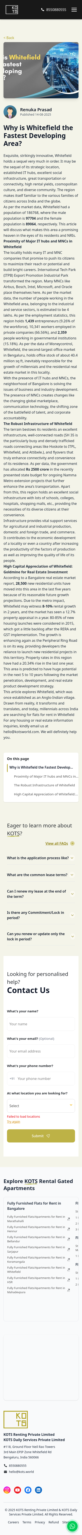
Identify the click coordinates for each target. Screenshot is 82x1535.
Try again (13, 1121)
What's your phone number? (30, 1065)
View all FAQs (60, 843)
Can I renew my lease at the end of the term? (41, 894)
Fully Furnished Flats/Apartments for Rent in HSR (38, 1280)
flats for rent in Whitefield (53, 714)
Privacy (40, 1522)
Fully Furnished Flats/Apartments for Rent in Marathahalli (38, 1219)
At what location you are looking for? (37, 1093)
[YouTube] (17, 1490)
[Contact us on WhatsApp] (72, 1526)
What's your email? (30, 1038)
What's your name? (22, 1011)
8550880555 (17, 1465)
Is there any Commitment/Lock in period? (41, 915)
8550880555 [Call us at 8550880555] (56, 9)
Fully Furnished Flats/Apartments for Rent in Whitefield (38, 1270)
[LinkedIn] (38, 1490)
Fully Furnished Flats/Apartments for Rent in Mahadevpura (38, 1290)
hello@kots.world (21, 1472)
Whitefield (51, 206)
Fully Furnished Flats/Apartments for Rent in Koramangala (38, 1259)
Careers (13, 1522)
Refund (54, 1522)
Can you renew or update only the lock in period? (41, 936)
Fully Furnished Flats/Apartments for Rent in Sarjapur (38, 1249)
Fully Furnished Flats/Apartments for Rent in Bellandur (38, 1239)
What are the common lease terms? (41, 875)
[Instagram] (6, 1490)
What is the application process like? (41, 858)
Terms (27, 1522)
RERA (65, 629)
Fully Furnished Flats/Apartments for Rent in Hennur (38, 1229)
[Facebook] (27, 1490)
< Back (8, 37)
